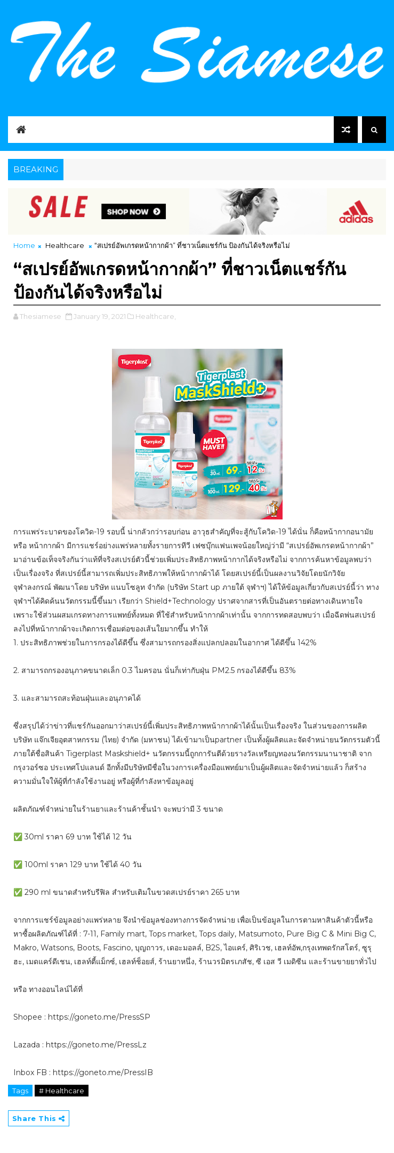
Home (24, 245)
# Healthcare (61, 1090)
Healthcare (64, 245)
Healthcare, (155, 316)
